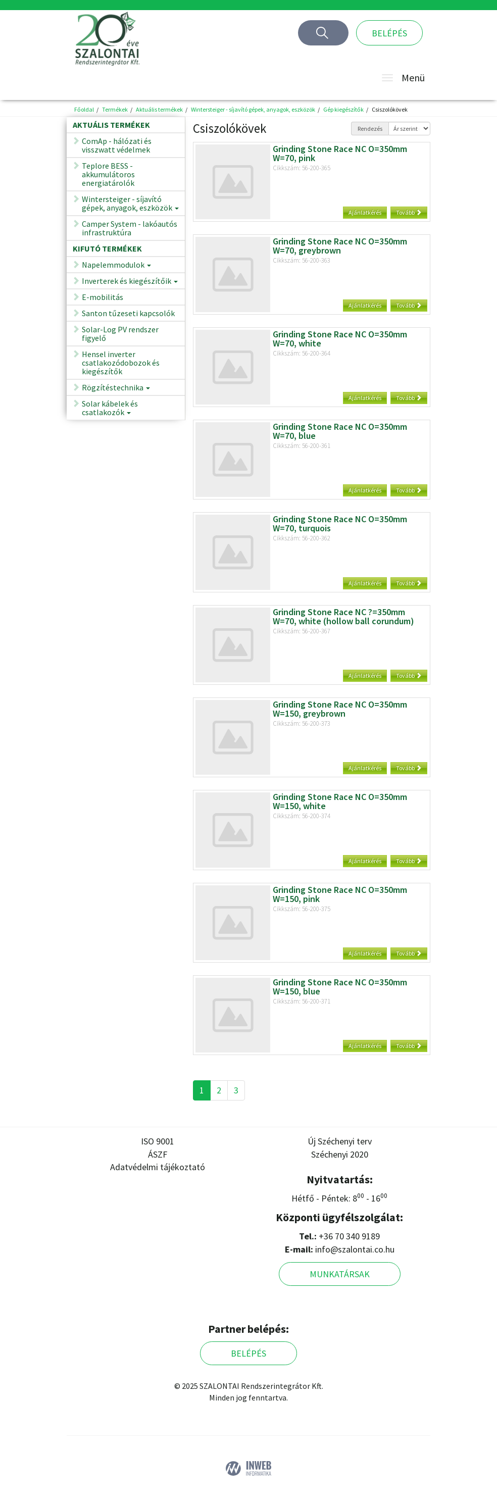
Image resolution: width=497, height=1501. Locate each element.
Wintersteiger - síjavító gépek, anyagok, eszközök (253, 109)
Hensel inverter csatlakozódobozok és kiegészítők (121, 362)
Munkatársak (340, 1274)
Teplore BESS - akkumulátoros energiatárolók (108, 174)
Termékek (115, 109)
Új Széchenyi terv (340, 1141)
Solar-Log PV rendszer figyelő (120, 333)
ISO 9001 (157, 1141)
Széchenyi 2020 (339, 1154)
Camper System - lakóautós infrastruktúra (129, 228)
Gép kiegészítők (343, 109)
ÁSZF (157, 1154)
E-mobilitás (102, 297)
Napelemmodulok (116, 266)
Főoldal (84, 109)
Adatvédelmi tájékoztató (157, 1167)
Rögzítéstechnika (116, 389)
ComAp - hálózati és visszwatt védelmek (117, 145)
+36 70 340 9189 (349, 1236)
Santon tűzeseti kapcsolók (128, 313)
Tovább (409, 212)
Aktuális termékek (159, 109)
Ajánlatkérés (365, 212)
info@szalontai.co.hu (354, 1249)
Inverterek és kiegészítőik (130, 282)
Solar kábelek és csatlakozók (110, 409)
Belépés (389, 33)
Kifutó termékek (107, 248)
